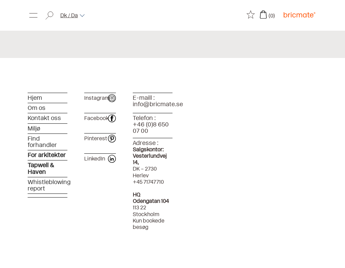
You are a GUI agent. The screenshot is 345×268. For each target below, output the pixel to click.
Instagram (100, 98)
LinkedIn (100, 158)
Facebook (100, 118)
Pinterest (100, 138)
